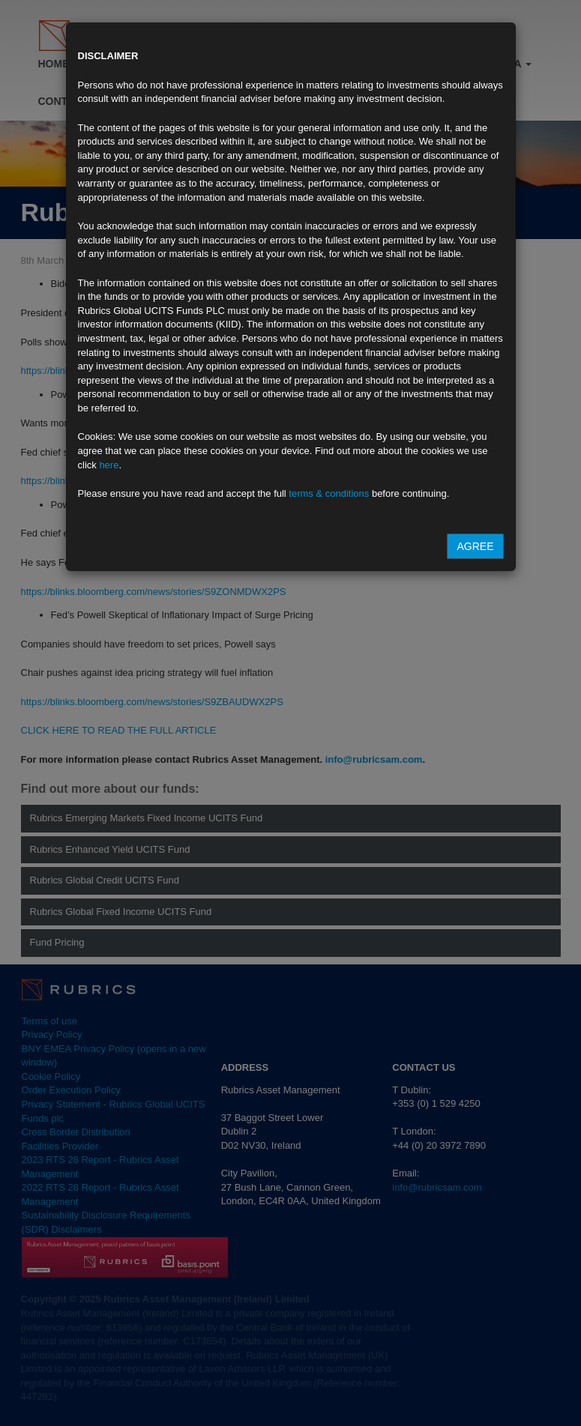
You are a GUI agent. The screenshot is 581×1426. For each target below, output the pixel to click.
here (108, 465)
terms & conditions (329, 493)
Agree (475, 546)
